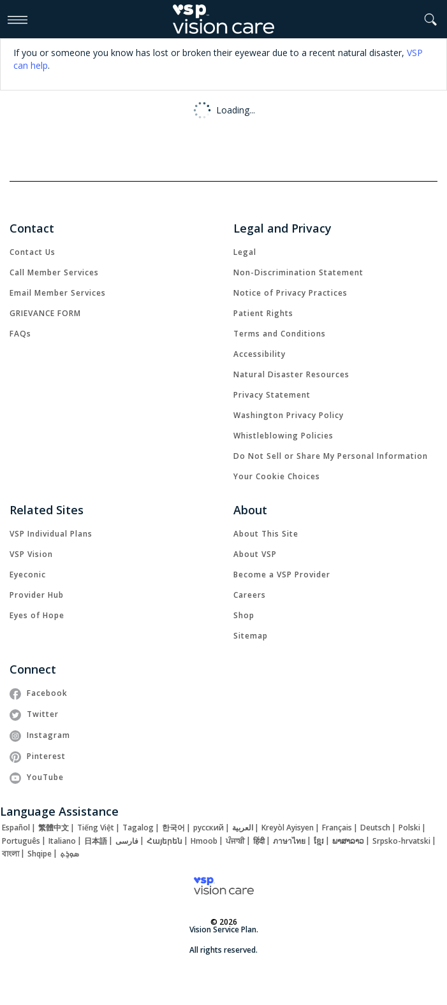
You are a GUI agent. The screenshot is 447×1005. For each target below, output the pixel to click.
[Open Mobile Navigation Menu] (17, 19)
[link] (32, 252)
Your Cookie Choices (276, 476)
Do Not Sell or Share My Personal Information (330, 456)
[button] (430, 19)
